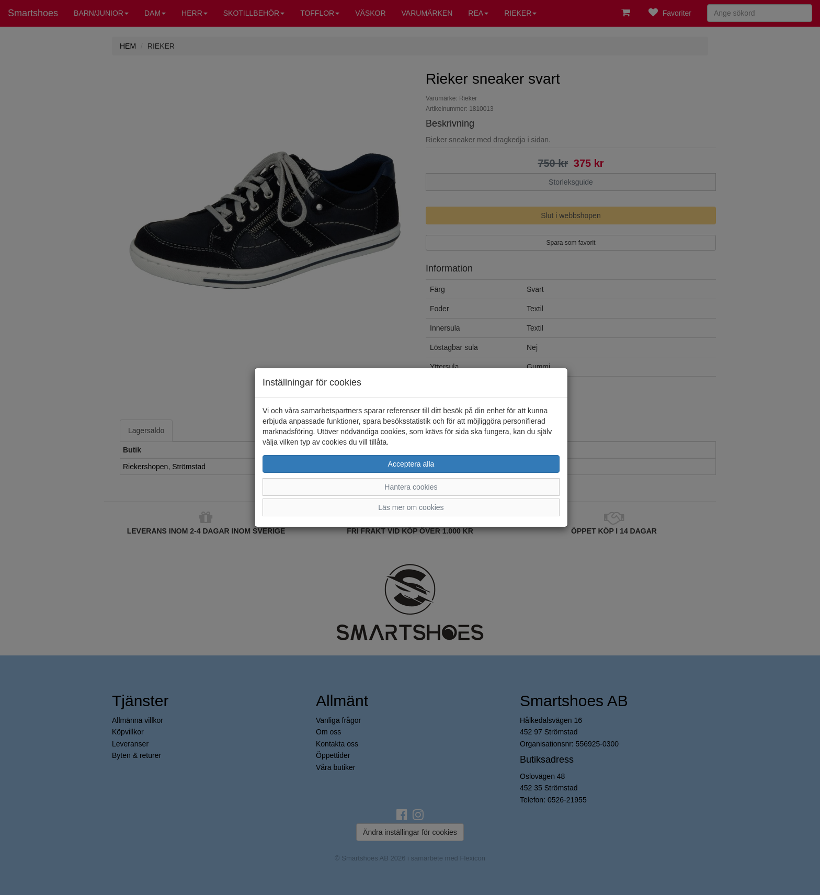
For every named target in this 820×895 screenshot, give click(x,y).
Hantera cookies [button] (410, 487)
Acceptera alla (411, 464)
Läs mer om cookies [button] (410, 507)
